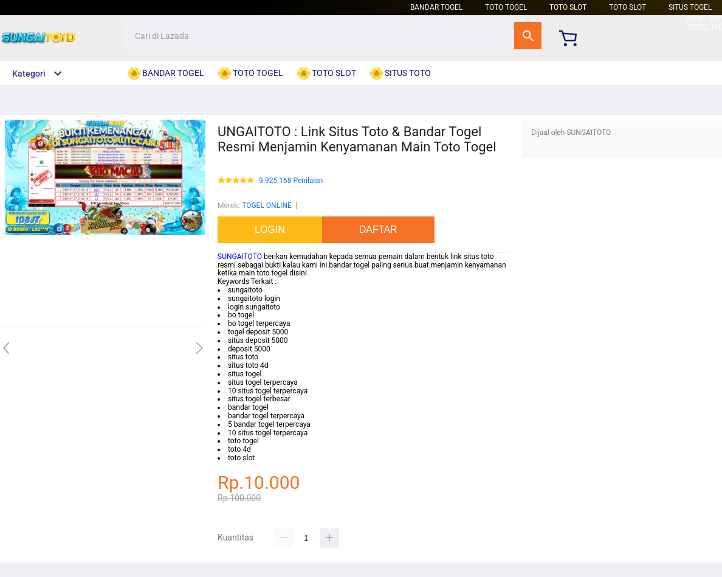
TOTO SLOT (567, 7)
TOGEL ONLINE (267, 205)
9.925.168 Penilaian (291, 181)
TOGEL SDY (703, 19)
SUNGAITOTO (240, 256)
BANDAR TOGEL (436, 7)
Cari (528, 35)
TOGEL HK (705, 27)
